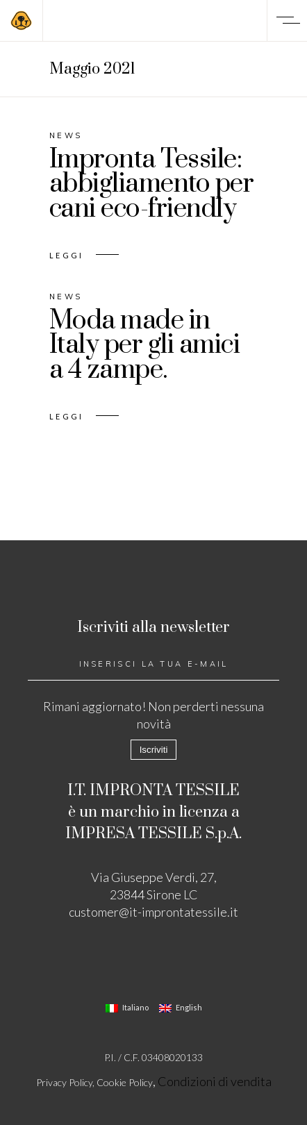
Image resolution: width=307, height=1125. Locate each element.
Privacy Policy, (66, 1082)
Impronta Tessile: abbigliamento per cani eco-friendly (151, 184)
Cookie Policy (125, 1082)
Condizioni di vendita (215, 1081)
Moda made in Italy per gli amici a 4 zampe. (144, 345)
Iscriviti (154, 749)
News (65, 135)
